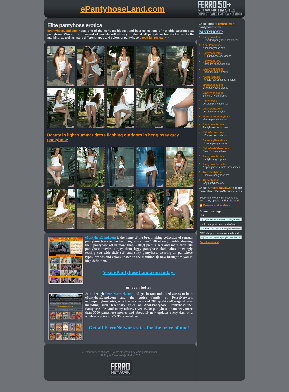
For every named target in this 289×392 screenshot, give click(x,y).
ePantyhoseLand (213, 84)
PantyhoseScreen (213, 124)
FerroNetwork (225, 23)
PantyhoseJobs (212, 37)
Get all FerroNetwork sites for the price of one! (139, 327)
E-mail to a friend (209, 242)
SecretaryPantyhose (215, 140)
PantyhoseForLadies (215, 164)
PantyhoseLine (212, 61)
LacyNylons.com (213, 92)
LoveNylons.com (213, 68)
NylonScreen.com (213, 132)
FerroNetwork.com (119, 293)
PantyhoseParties (213, 156)
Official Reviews (219, 188)
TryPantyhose (211, 180)
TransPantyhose (212, 172)
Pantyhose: (211, 32)
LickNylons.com (212, 108)
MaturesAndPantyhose (216, 116)
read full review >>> (155, 37)
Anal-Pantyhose (212, 45)
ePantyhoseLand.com (122, 8)
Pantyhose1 (210, 100)
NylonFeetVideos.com (216, 148)
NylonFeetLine (211, 76)
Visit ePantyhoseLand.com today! (139, 272)
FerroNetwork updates (216, 205)
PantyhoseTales (212, 53)
